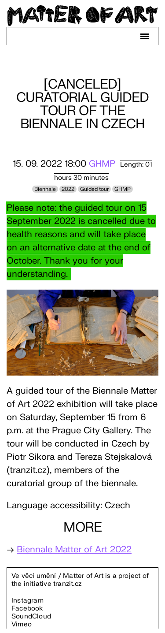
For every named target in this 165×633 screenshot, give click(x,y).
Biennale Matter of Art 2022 (74, 549)
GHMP (102, 163)
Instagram (27, 600)
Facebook (27, 608)
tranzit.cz (67, 584)
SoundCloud (31, 616)
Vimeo (21, 624)
